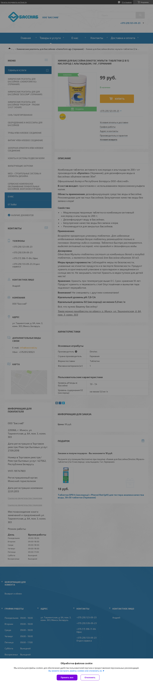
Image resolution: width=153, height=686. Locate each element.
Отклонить (90, 677)
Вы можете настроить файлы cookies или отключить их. (75, 671)
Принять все (67, 677)
